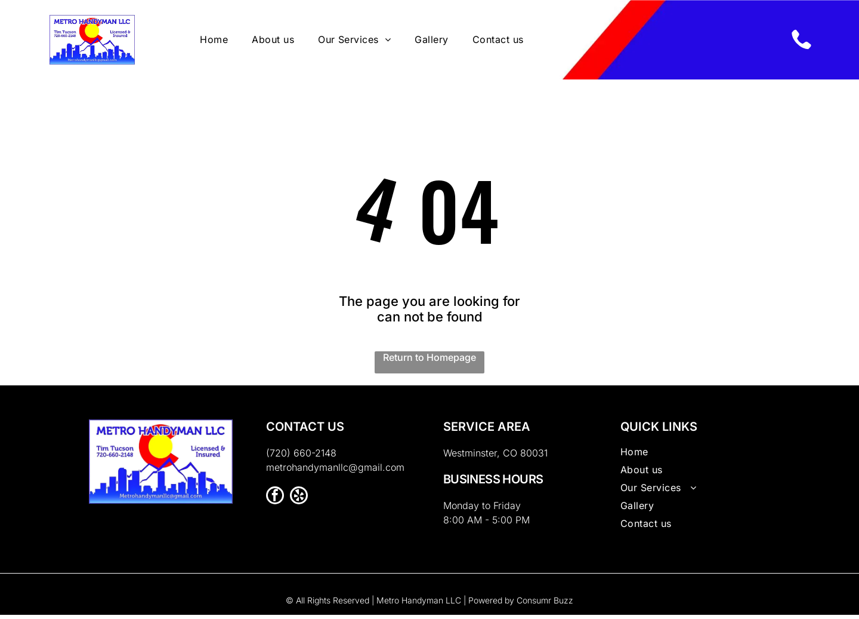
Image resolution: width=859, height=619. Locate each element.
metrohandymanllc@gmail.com (335, 471)
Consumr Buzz (545, 604)
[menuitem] (214, 42)
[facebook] (275, 501)
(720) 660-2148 (301, 457)
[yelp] (299, 501)
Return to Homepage (429, 361)
